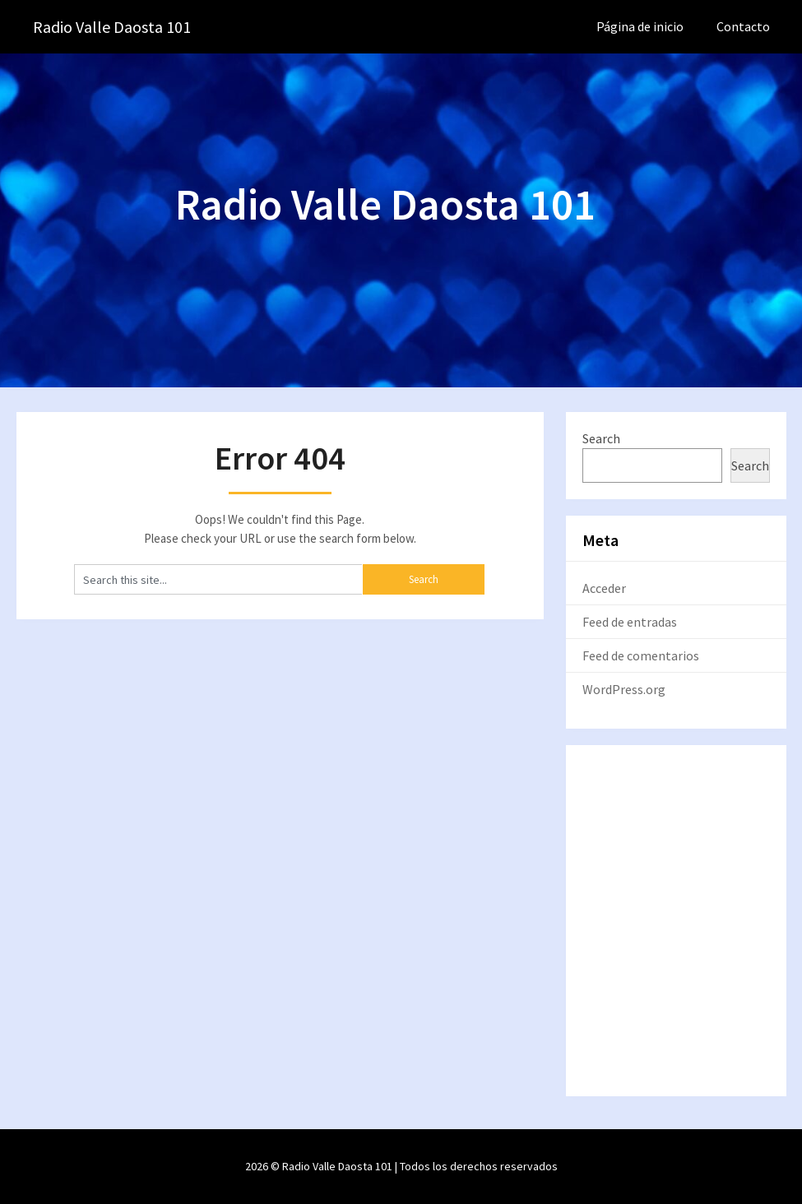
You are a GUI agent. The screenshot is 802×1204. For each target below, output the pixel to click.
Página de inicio (640, 26)
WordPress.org (623, 689)
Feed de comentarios (640, 655)
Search (601, 438)
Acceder (604, 588)
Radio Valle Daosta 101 (112, 26)
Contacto (743, 26)
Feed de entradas (629, 622)
